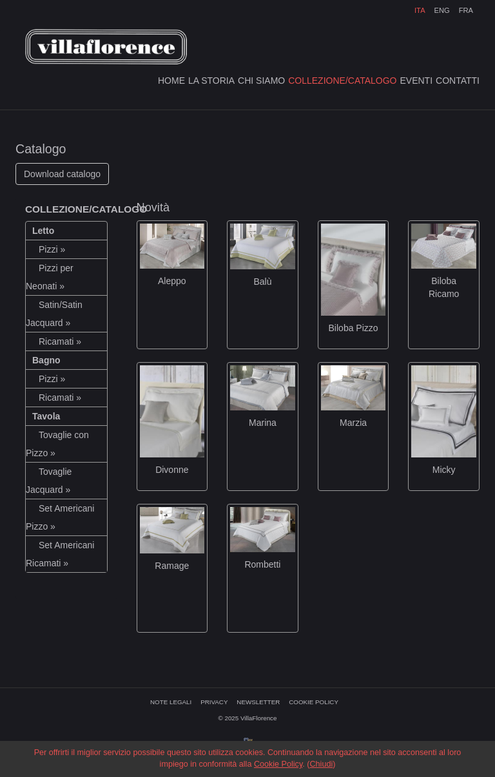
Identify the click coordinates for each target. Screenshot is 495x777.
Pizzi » (52, 249)
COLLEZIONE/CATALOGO (342, 80)
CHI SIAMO (261, 80)
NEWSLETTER (258, 701)
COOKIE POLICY (313, 701)
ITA (419, 10)
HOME (171, 80)
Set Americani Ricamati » (60, 554)
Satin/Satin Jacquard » (54, 314)
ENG (441, 10)
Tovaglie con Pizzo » (57, 444)
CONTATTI (458, 80)
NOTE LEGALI (170, 701)
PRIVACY (214, 701)
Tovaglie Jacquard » (49, 480)
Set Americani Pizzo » (60, 517)
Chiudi (321, 764)
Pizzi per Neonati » (49, 277)
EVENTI (416, 80)
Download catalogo (62, 174)
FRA (466, 10)
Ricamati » (60, 341)
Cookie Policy (278, 764)
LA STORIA (211, 80)
